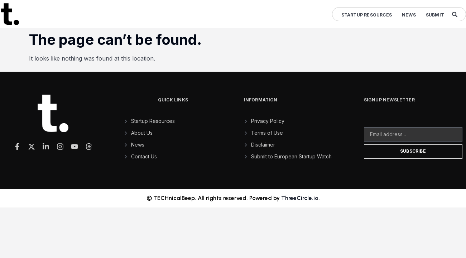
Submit (435, 15)
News (409, 15)
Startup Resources (366, 15)
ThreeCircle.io (299, 198)
